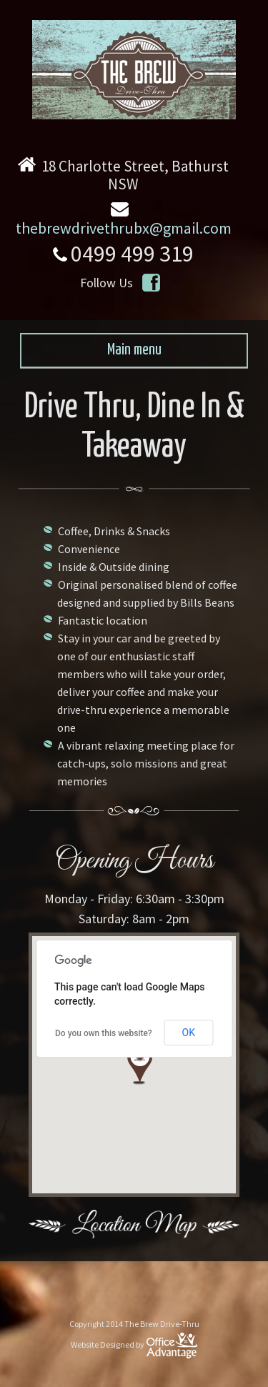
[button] (140, 1064)
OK (188, 1032)
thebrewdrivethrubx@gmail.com (124, 228)
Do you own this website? (103, 1033)
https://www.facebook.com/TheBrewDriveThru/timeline (152, 283)
